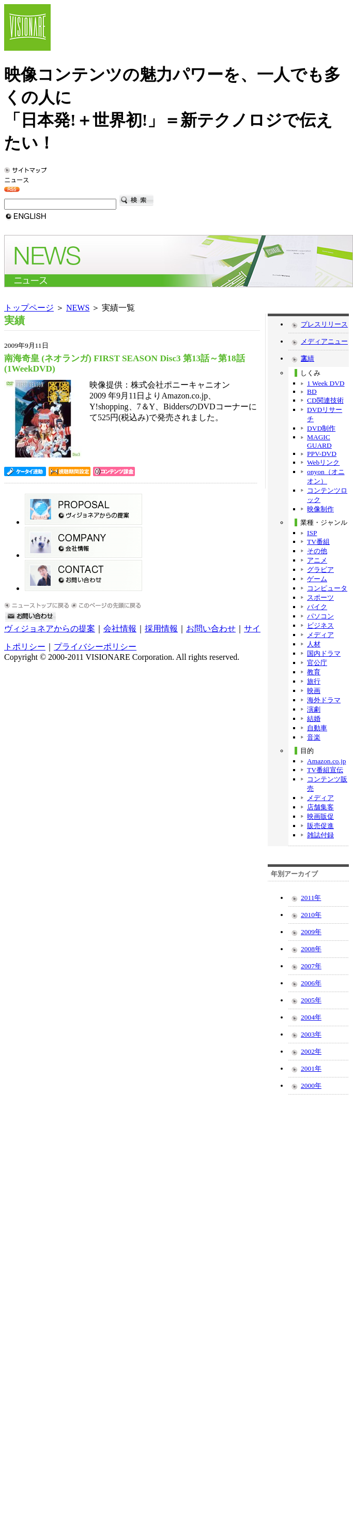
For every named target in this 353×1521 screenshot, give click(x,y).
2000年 (311, 1085)
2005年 (311, 1000)
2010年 (311, 915)
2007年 (311, 966)
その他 (317, 551)
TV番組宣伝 (325, 770)
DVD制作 (321, 428)
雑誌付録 (320, 835)
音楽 (313, 737)
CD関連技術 (325, 400)
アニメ (317, 560)
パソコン (320, 616)
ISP (312, 533)
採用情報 (161, 628)
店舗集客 (320, 807)
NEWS (77, 307)
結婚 (313, 718)
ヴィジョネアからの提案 (49, 628)
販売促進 (320, 826)
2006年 (311, 983)
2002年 (311, 1051)
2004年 (311, 1017)
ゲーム (317, 579)
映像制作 (320, 509)
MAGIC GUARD (319, 441)
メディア (320, 635)
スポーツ (320, 597)
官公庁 (317, 663)
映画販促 (320, 816)
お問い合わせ (211, 628)
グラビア (320, 569)
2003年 (311, 1034)
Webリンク (323, 462)
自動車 (317, 728)
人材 (313, 644)
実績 (307, 358)
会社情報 (119, 628)
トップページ (29, 307)
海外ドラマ (324, 700)
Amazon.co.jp (326, 761)
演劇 (313, 709)
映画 (313, 691)
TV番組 (318, 541)
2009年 (311, 932)
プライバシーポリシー (95, 646)
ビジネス (320, 625)
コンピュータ (327, 588)
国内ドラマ (324, 653)
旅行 (313, 681)
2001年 (311, 1068)
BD (312, 391)
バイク (317, 607)
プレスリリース (324, 324)
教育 (313, 672)
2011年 (311, 898)
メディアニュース (324, 343)
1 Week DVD (326, 383)
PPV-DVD (321, 453)
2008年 (311, 949)
